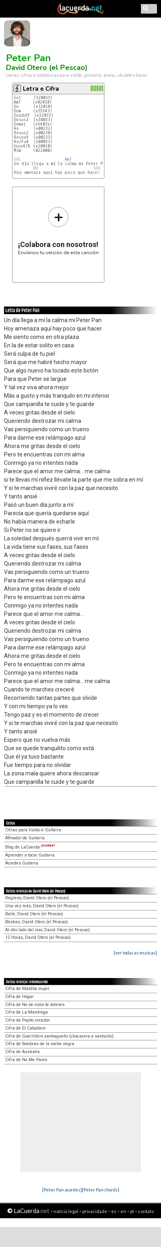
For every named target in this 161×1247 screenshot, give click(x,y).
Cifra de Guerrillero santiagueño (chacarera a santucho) (59, 1036)
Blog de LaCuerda (30, 847)
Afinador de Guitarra (25, 838)
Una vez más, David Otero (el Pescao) (42, 905)
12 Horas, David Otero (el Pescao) (38, 937)
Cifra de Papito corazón (27, 1020)
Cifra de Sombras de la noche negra (39, 1043)
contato (146, 1211)
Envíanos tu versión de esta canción (58, 231)
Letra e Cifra (41, 89)
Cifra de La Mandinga (26, 1012)
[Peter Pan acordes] (62, 1189)
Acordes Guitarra (21, 863)
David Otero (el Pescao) (47, 67)
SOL (17, 159)
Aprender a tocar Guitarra (30, 855)
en (123, 1211)
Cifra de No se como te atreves (35, 1004)
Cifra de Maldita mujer (27, 988)
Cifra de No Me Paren (26, 1059)
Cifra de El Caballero (25, 1028)
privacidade (94, 1211)
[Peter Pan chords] (100, 1189)
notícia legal (65, 1211)
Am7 (68, 159)
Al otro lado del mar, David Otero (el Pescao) (47, 929)
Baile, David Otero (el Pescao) (34, 913)
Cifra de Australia (22, 1051)
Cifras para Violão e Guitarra (33, 830)
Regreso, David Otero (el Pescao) (37, 897)
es (113, 1211)
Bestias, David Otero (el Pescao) (36, 921)
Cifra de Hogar (19, 996)
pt (132, 1211)
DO (35, 168)
